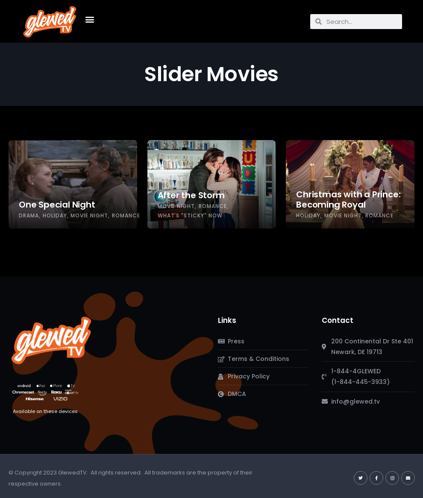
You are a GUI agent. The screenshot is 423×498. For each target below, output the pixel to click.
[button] (89, 19)
